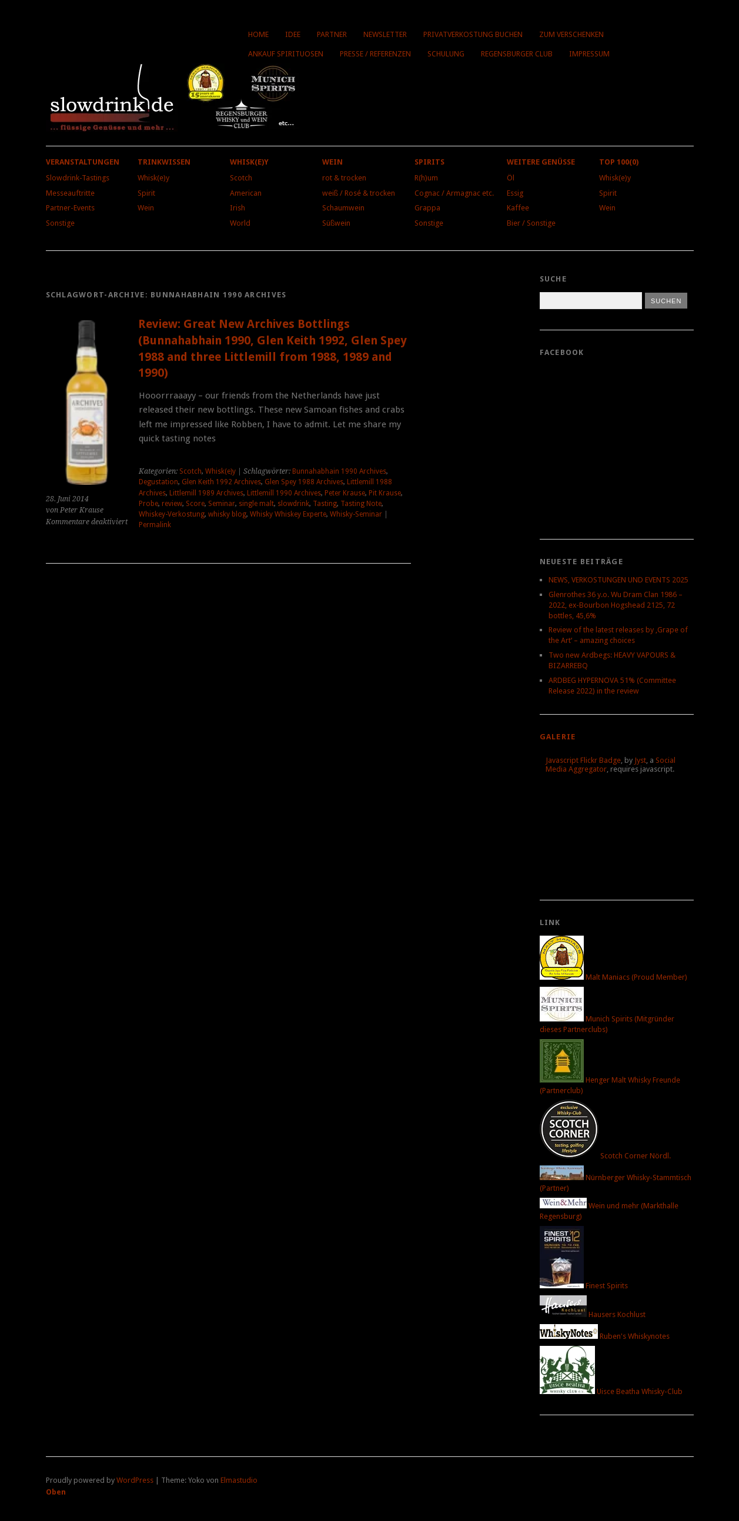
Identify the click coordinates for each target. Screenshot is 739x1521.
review (172, 504)
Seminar (221, 504)
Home (258, 34)
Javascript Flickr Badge (583, 760)
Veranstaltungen (82, 162)
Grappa (427, 207)
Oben (56, 1492)
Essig (515, 193)
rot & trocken (344, 177)
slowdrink (293, 504)
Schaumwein (343, 207)
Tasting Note (361, 504)
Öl (510, 177)
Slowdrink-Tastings (77, 177)
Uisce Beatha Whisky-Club (611, 1391)
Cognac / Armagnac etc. (454, 193)
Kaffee (518, 207)
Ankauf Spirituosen (285, 53)
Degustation (158, 482)
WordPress (134, 1480)
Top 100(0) (618, 162)
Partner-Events (70, 207)
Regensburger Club (517, 53)
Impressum (589, 53)
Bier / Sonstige (531, 223)
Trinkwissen (164, 162)
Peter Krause (345, 493)
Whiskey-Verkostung (172, 514)
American (246, 193)
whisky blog (227, 514)
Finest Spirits (584, 1285)
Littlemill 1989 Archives (206, 493)
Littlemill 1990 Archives (284, 493)
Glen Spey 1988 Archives (304, 482)
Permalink (155, 525)
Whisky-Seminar (356, 514)
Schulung (445, 53)
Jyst (640, 760)
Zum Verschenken (571, 34)
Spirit (146, 193)
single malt (256, 504)
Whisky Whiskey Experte (288, 514)
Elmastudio (239, 1480)
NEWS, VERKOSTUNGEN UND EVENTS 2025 (618, 579)
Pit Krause (385, 493)
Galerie (558, 736)
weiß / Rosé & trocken (358, 193)
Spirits (429, 162)
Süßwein (336, 223)
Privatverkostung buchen (473, 34)
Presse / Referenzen (375, 53)
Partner (332, 34)
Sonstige (60, 223)
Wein (146, 207)
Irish (237, 207)
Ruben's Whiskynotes (605, 1336)
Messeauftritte (70, 193)
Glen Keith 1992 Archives (221, 482)
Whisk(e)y (153, 177)
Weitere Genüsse (541, 162)
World (240, 223)
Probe (148, 504)
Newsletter (385, 34)
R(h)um (426, 177)
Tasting (325, 504)
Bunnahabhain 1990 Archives (339, 471)
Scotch (241, 177)
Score (195, 504)
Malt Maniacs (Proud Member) (613, 977)
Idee (292, 34)
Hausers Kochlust (593, 1314)
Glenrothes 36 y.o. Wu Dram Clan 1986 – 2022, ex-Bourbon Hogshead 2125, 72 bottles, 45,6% (616, 605)
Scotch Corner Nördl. (605, 1155)
